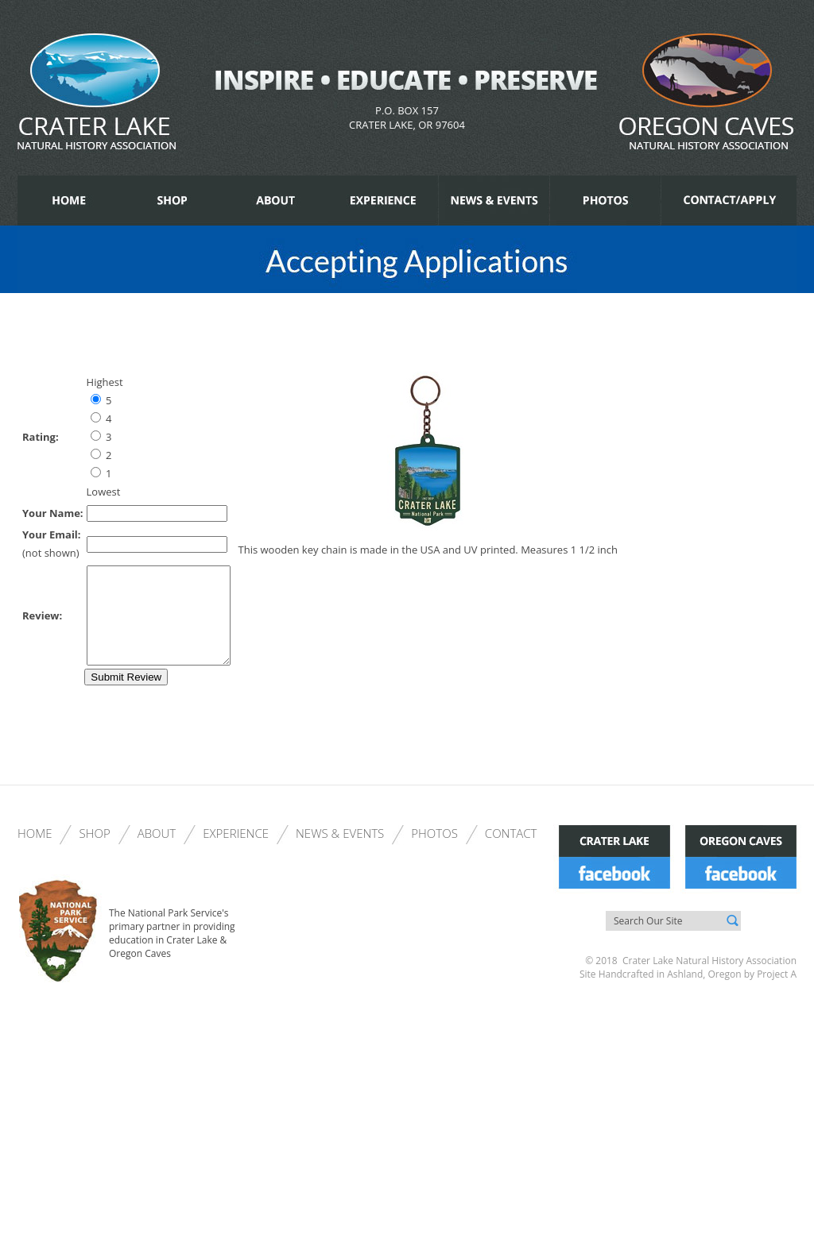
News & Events (340, 852)
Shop (94, 852)
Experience (236, 852)
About (157, 852)
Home (34, 852)
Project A (775, 993)
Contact (511, 852)
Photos (434, 852)
